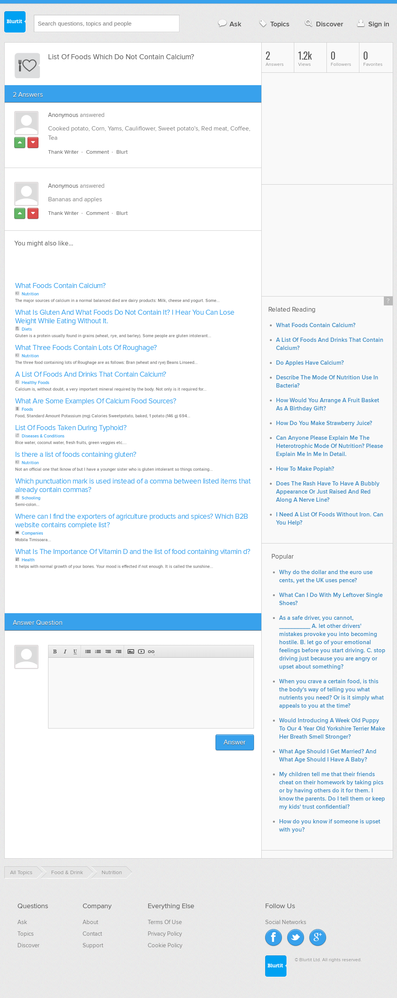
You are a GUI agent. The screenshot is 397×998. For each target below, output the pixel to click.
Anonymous (63, 114)
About (90, 922)
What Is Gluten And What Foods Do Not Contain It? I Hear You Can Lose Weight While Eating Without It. (125, 317)
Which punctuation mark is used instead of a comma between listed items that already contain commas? (133, 485)
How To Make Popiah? (305, 469)
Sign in (372, 23)
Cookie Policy (165, 945)
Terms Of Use (165, 922)
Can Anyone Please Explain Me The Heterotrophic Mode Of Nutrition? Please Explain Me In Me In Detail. (329, 446)
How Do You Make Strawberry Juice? (324, 423)
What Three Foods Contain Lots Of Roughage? (86, 347)
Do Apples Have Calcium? (310, 363)
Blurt (122, 152)
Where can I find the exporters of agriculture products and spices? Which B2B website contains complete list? (131, 521)
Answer (235, 742)
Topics (273, 23)
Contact (92, 933)
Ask (229, 23)
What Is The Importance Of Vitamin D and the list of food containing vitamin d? (132, 551)
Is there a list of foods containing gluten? (75, 454)
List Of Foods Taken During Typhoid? (71, 428)
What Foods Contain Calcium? (60, 285)
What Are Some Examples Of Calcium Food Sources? (95, 401)
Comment (97, 152)
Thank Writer (63, 152)
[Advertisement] (102, 266)
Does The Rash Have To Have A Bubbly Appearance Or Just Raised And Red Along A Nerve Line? (328, 492)
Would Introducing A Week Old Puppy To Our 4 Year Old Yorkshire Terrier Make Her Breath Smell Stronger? (332, 729)
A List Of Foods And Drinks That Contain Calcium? (90, 374)
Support (93, 945)
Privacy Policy (165, 933)
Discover (323, 23)
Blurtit (15, 22)
